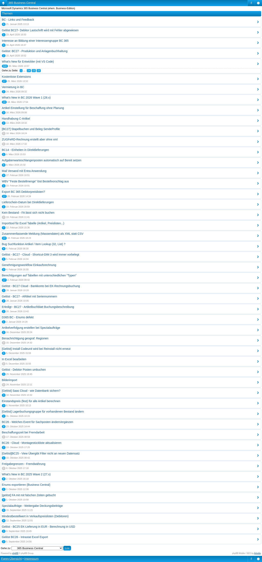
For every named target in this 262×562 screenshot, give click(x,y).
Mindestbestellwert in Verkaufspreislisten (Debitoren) (35, 516)
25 (34, 70)
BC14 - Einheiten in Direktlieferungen (25, 149)
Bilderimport (9, 380)
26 (38, 70)
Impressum (31, 558)
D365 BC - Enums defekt (18, 317)
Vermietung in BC (13, 87)
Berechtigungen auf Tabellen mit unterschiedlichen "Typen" (39, 275)
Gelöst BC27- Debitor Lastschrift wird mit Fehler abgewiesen (40, 30)
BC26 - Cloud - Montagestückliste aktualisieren (31, 442)
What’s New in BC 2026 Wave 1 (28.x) (26, 97)
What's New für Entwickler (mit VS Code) (28, 61)
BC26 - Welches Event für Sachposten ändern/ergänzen (37, 422)
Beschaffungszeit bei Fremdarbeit (23, 432)
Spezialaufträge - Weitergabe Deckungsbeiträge (32, 505)
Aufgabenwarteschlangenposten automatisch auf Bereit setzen (41, 160)
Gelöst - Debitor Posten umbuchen (24, 369)
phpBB (15, 553)
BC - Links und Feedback (18, 19)
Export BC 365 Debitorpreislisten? (23, 191)
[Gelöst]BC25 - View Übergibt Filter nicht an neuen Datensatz (41, 453)
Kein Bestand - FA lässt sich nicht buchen (28, 212)
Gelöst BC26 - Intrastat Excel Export (25, 537)
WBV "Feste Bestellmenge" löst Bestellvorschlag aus (35, 181)
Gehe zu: (6, 548)
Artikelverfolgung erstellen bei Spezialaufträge (31, 327)
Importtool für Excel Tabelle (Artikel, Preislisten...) (33, 223)
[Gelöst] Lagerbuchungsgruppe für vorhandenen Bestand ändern (43, 411)
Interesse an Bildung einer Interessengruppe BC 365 (35, 40)
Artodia (257, 553)
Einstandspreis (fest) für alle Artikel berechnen (31, 401)
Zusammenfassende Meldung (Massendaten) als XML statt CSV (43, 233)
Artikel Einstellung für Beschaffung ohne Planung (33, 108)
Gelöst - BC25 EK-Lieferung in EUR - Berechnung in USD (38, 526)
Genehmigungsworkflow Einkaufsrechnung (29, 265)
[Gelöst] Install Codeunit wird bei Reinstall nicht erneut (36, 348)
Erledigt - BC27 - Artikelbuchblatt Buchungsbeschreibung (38, 306)
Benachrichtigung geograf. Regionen (25, 338)
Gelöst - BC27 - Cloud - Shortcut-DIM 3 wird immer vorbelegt (40, 254)
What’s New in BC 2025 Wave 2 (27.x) (26, 474)
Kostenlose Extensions (16, 76)
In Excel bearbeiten (14, 359)
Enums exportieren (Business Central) (26, 484)
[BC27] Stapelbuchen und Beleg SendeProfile (31, 129)
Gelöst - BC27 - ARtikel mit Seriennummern (29, 296)
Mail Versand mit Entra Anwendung (24, 171)
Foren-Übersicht (11, 558)
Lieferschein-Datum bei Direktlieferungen (28, 202)
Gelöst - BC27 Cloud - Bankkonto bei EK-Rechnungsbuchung (41, 286)
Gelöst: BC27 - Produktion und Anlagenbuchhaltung (35, 51)
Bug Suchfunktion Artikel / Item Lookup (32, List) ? (34, 244)
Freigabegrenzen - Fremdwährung (23, 464)
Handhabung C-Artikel (16, 118)
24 (29, 70)
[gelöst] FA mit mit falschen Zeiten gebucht (29, 495)
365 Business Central (22, 2)
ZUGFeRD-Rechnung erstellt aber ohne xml (30, 139)
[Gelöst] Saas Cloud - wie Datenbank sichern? (31, 390)
